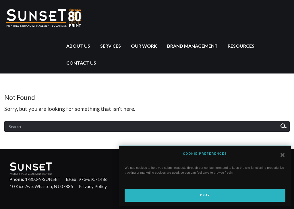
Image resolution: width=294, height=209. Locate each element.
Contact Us (81, 62)
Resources (241, 46)
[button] (282, 155)
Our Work (144, 46)
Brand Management (192, 46)
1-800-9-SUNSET (35, 179)
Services (110, 46)
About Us (78, 46)
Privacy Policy (93, 186)
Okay (205, 195)
